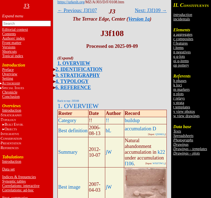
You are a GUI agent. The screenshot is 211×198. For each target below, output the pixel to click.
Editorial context (15, 30)
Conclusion (11, 97)
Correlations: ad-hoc (18, 190)
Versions (8, 47)
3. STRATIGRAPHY (77, 75)
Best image (69, 187)
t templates (181, 107)
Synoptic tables (14, 181)
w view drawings (186, 116)
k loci (177, 85)
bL (108, 130)
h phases (180, 81)
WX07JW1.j (159, 163)
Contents (9, 34)
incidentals (181, 19)
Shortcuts (9, 52)
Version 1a (139, 19)
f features (180, 43)
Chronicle (9, 92)
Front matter (11, 43)
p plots (178, 94)
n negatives (182, 52)
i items (178, 48)
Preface (8, 70)
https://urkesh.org (70, 2)
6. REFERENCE (73, 87)
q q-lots (179, 56)
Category (67, 120)
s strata (178, 103)
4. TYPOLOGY (72, 81)
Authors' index (13, 38)
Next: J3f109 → (151, 10)
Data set (8, 169)
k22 (161, 152)
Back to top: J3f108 (68, 100)
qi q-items (181, 61)
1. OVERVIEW (73, 63)
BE (13, 124)
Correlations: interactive (21, 186)
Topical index (12, 56)
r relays (179, 98)
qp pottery (181, 65)
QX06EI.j (160, 134)
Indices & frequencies (19, 177)
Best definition (73, 130)
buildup (132, 120)
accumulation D (140, 128)
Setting (7, 78)
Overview (9, 74)
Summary (67, 152)
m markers (181, 89)
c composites (183, 39)
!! (107, 120)
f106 (129, 163)
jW (109, 152)
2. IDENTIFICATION (78, 69)
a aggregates (183, 34)
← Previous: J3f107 (77, 10)
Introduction (11, 110)
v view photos (184, 111)
